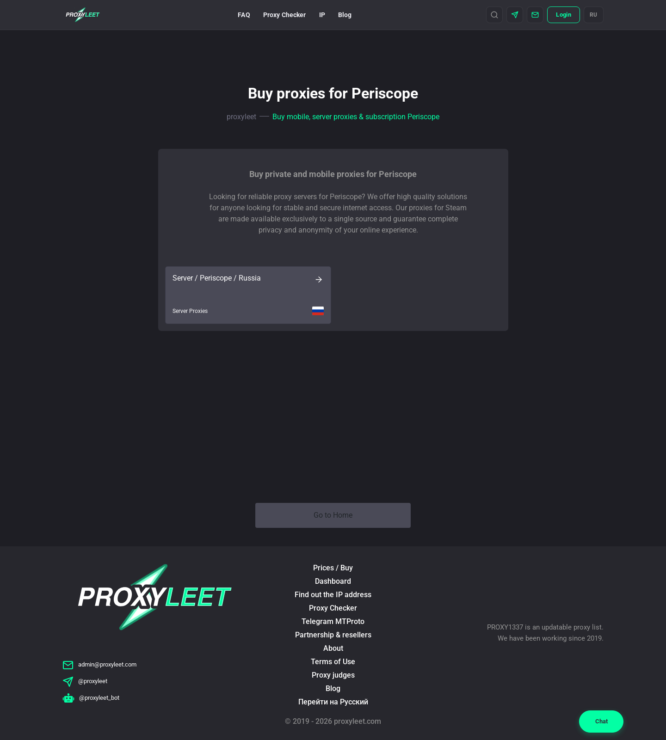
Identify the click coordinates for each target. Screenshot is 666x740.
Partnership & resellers (333, 634)
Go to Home (333, 515)
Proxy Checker (284, 14)
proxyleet (241, 116)
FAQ (244, 14)
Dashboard (333, 581)
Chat (601, 721)
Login (563, 14)
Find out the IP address (333, 594)
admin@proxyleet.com (99, 664)
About (333, 648)
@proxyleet (84, 681)
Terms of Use (333, 661)
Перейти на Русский (333, 701)
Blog (345, 14)
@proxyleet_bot (90, 697)
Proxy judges (333, 675)
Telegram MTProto (333, 621)
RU (594, 15)
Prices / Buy (333, 567)
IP (322, 14)
